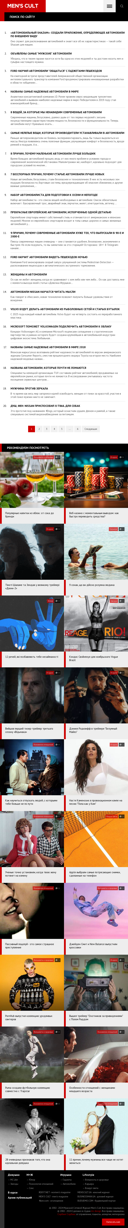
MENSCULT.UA (94, 1192)
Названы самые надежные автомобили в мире (45, 91)
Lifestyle (88, 1174)
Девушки (14, 1174)
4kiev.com (51, 1200)
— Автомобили (68, 1183)
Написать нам (113, 1221)
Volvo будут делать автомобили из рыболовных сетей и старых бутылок (65, 309)
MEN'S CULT (53, 1196)
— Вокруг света (90, 1188)
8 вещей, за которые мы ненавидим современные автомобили (56, 112)
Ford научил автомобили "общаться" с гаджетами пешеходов (56, 71)
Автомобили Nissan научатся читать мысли (43, 291)
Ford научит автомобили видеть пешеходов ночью (49, 257)
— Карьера (88, 1183)
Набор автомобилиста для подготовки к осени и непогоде (54, 195)
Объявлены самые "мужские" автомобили (41, 53)
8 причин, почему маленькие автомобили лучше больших (53, 153)
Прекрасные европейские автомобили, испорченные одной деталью (61, 212)
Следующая (91, 428)
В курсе (13, 1192)
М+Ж (30, 1174)
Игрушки (65, 1174)
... (70, 428)
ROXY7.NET (55, 1192)
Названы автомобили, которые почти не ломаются (48, 368)
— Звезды (13, 1183)
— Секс (30, 1188)
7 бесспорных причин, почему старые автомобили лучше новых (57, 174)
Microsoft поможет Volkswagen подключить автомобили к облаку (61, 326)
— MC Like (13, 1179)
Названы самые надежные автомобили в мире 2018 (48, 347)
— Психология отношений (40, 1183)
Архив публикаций (20, 1197)
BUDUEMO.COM (97, 1200)
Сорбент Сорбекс (66, 1214)
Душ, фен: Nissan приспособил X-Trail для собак (45, 406)
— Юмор (31, 1179)
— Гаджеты (66, 1179)
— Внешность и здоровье (96, 1179)
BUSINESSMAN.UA (95, 1196)
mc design (96, 1211)
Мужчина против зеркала (29, 388)
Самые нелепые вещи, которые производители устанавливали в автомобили (67, 133)
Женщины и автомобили (29, 274)
